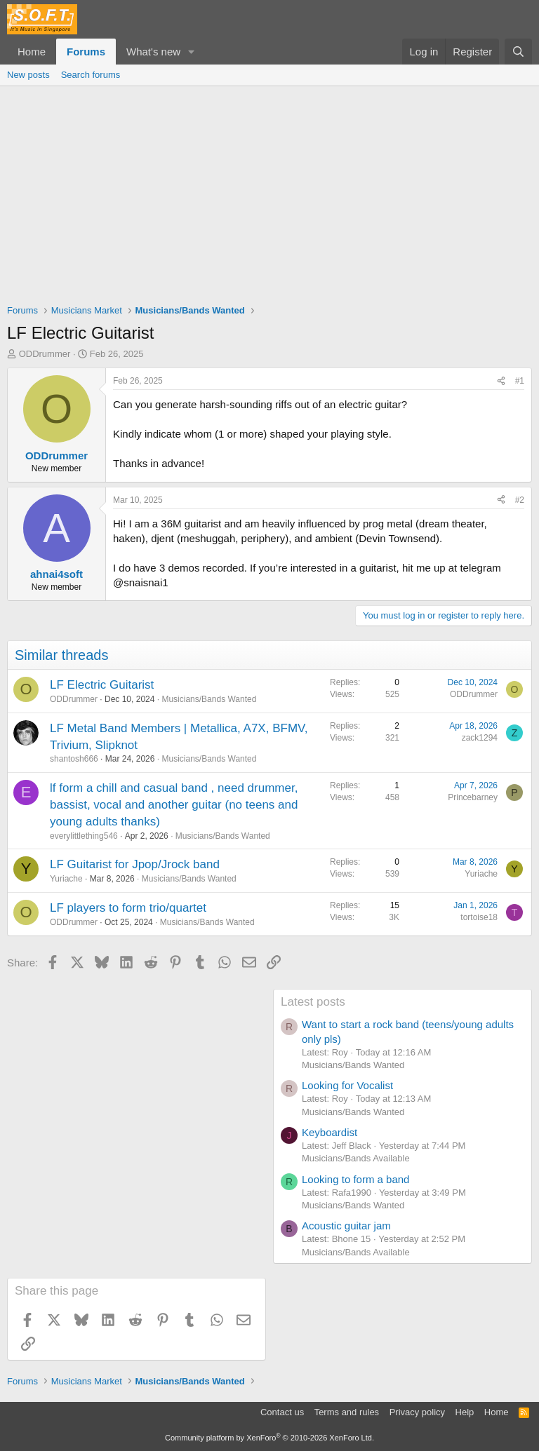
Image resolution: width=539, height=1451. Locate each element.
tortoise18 (479, 917)
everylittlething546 (84, 836)
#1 (519, 381)
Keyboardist (329, 1132)
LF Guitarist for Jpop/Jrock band (135, 864)
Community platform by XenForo (269, 1437)
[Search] (518, 52)
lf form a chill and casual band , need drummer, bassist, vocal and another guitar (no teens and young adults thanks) (174, 804)
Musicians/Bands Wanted (208, 699)
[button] (191, 52)
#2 (519, 500)
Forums (86, 52)
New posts (28, 74)
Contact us (282, 1412)
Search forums (91, 74)
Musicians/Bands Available (356, 1158)
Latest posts (313, 1001)
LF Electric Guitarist (102, 684)
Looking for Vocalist (347, 1085)
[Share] (501, 381)
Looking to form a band (355, 1179)
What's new (153, 52)
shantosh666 (74, 759)
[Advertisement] (269, 191)
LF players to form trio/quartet (128, 908)
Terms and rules (346, 1412)
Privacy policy (417, 1412)
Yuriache (66, 879)
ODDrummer (45, 354)
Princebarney (473, 797)
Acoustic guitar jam (346, 1225)
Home (32, 52)
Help (464, 1412)
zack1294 (480, 738)
